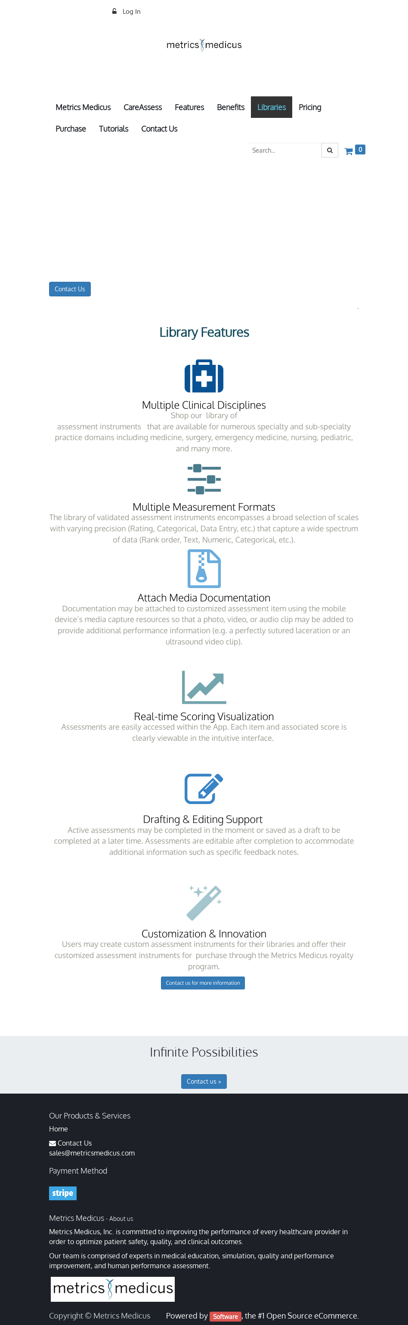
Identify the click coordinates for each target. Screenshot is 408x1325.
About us (121, 1218)
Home (58, 1129)
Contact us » (204, 1081)
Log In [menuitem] (131, 11)
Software (225, 1316)
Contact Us (70, 289)
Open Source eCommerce (311, 1315)
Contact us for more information (203, 983)
